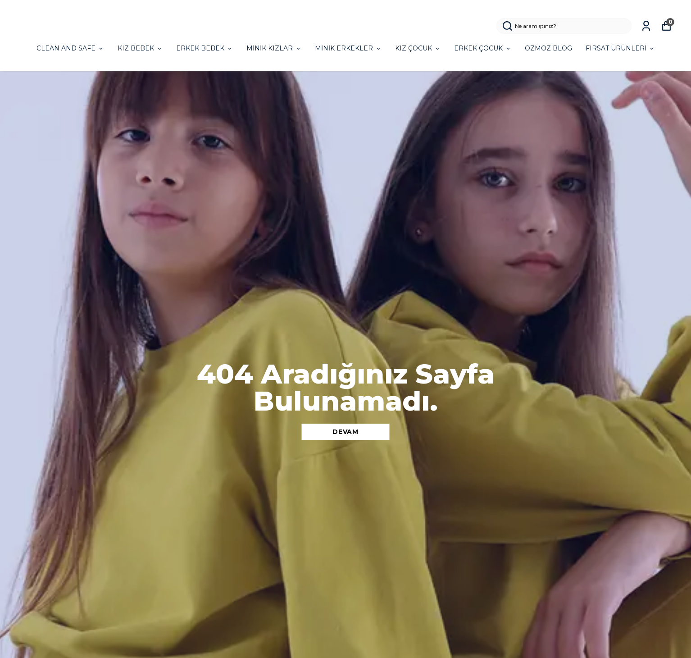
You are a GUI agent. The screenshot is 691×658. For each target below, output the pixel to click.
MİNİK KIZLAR (273, 48)
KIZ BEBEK (140, 48)
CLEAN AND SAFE (70, 48)
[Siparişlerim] (646, 26)
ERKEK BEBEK (204, 48)
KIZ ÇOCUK (418, 48)
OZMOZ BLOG (548, 48)
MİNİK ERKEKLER (348, 48)
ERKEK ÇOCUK (482, 48)
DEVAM (345, 432)
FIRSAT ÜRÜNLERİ (620, 48)
